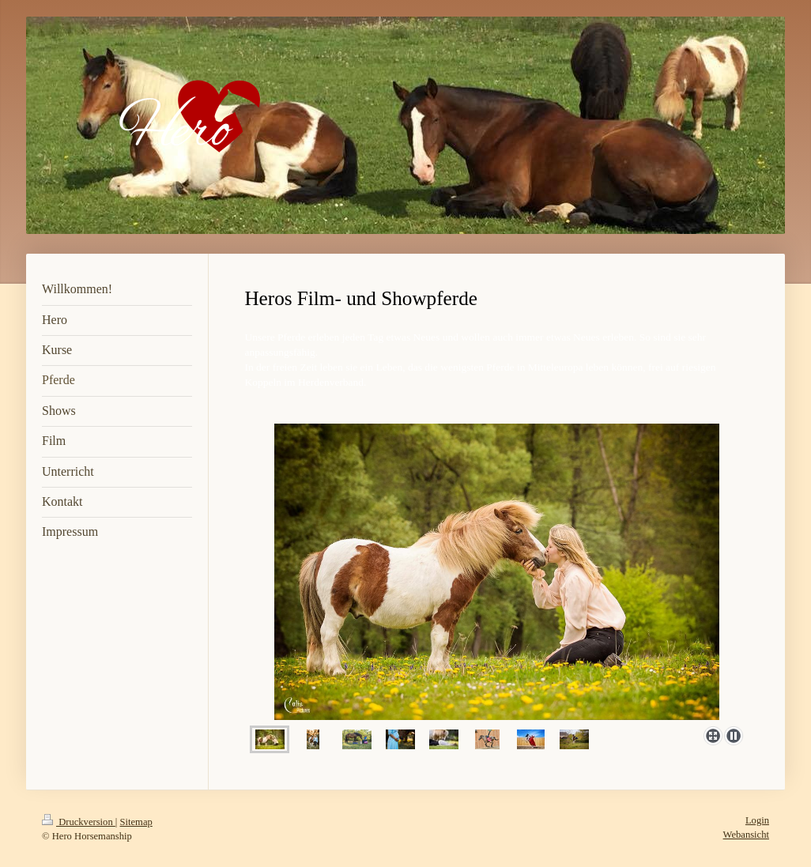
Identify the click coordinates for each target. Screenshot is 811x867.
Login (757, 820)
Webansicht (746, 834)
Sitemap (136, 821)
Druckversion (78, 821)
